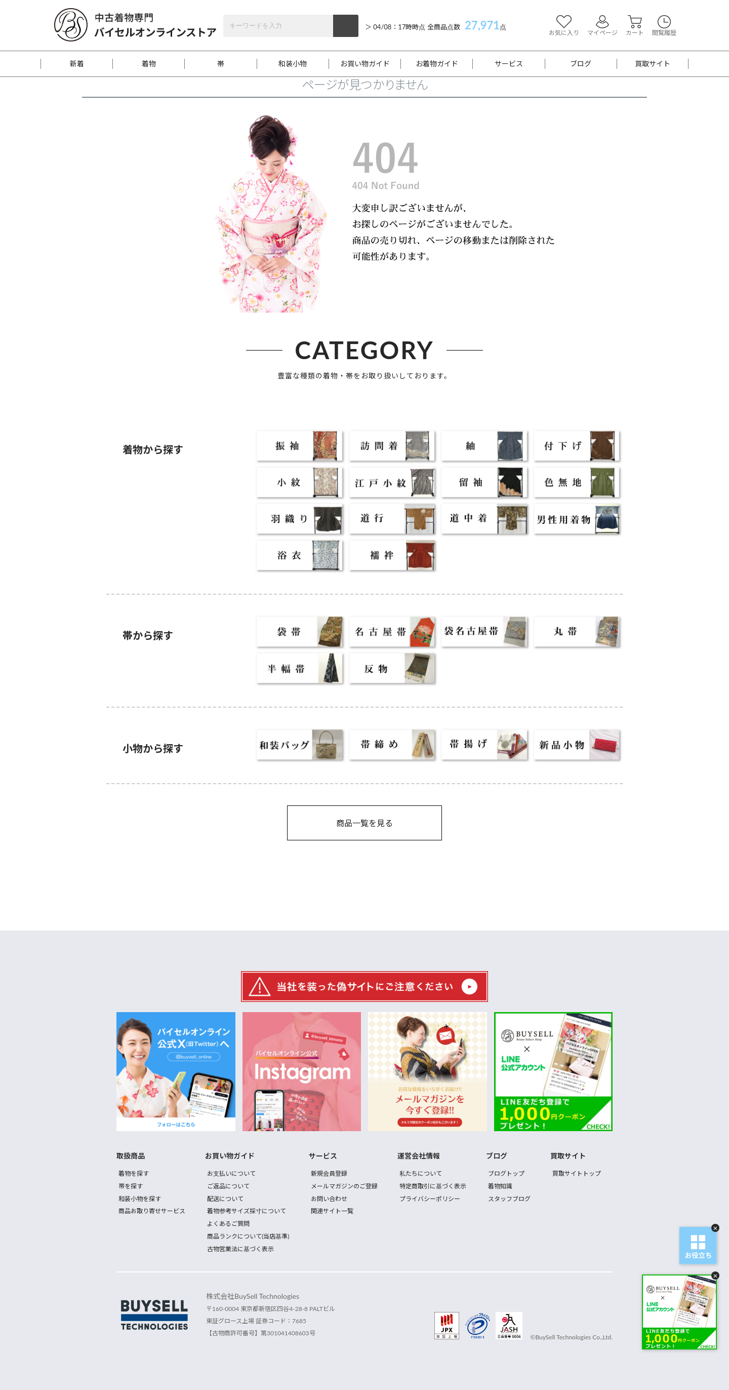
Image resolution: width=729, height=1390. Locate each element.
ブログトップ (506, 1173)
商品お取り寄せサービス (151, 1211)
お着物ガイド (437, 63)
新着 (77, 63)
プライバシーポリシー (429, 1199)
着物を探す (133, 1173)
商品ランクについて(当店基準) (248, 1236)
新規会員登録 (329, 1173)
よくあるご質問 (228, 1223)
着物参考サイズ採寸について (246, 1211)
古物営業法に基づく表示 (240, 1249)
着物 (149, 63)
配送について (225, 1199)
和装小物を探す (139, 1199)
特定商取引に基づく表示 (432, 1186)
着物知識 (500, 1186)
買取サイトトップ (576, 1173)
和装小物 (292, 63)
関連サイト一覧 (332, 1211)
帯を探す (130, 1186)
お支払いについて (231, 1173)
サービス (509, 63)
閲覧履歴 (664, 25)
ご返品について (228, 1186)
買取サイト (652, 63)
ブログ (580, 63)
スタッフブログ (509, 1199)
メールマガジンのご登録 (344, 1186)
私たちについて (420, 1173)
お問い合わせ (329, 1199)
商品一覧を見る (364, 823)
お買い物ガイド (365, 63)
